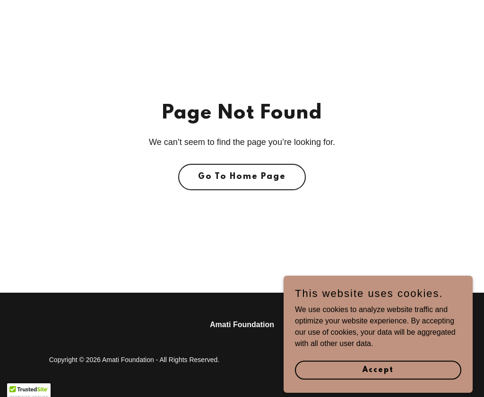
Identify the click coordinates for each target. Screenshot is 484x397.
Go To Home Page (242, 177)
